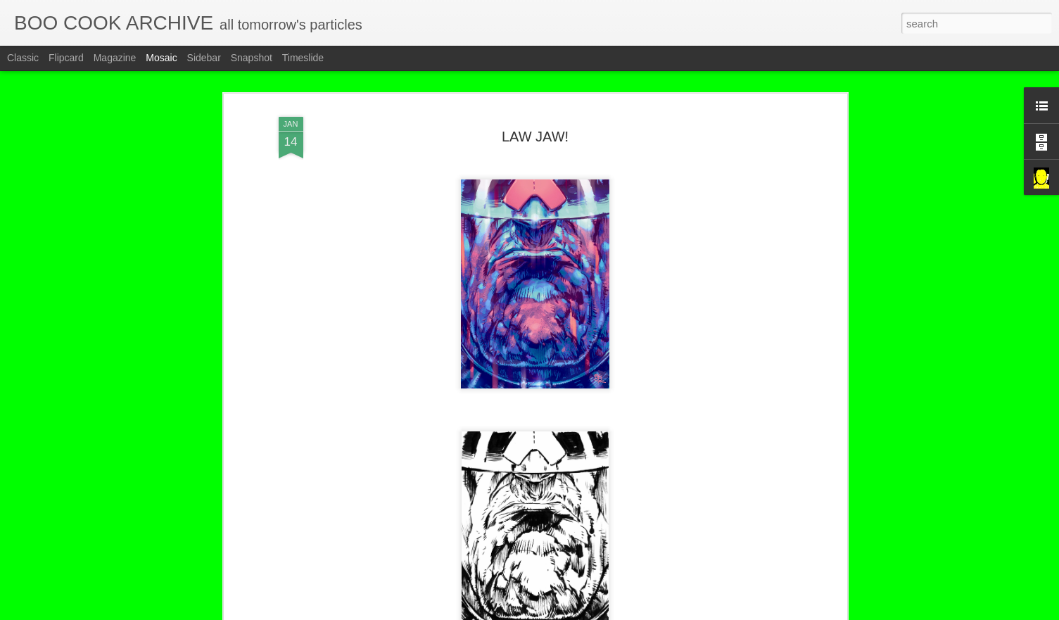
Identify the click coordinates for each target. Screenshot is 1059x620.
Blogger (574, 612)
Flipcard (66, 57)
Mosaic (161, 57)
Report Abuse (614, 612)
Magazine (115, 57)
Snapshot (251, 57)
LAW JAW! (535, 107)
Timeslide (303, 57)
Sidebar (204, 57)
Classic (23, 57)
